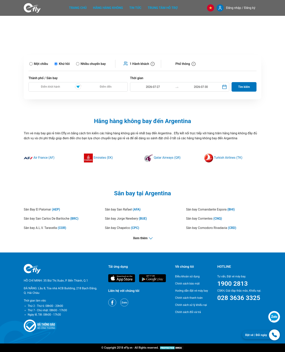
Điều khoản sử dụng (187, 276)
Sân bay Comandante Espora (210, 209)
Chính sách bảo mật (187, 283)
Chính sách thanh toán (189, 297)
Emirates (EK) (98, 157)
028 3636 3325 (238, 298)
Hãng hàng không (108, 8)
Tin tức (135, 8)
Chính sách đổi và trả (188, 312)
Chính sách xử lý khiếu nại (191, 304)
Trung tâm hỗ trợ (163, 8)
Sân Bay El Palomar (42, 209)
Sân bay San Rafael (123, 209)
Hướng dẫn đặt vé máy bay (191, 290)
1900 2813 (232, 283)
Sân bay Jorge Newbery (126, 218)
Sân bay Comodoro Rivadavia (211, 228)
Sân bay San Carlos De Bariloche (51, 218)
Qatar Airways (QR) (162, 157)
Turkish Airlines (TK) (223, 157)
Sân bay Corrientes (204, 218)
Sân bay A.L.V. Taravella (45, 228)
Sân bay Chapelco (122, 228)
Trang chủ (78, 8)
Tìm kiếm (244, 86)
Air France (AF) (39, 157)
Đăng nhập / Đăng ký (240, 8)
